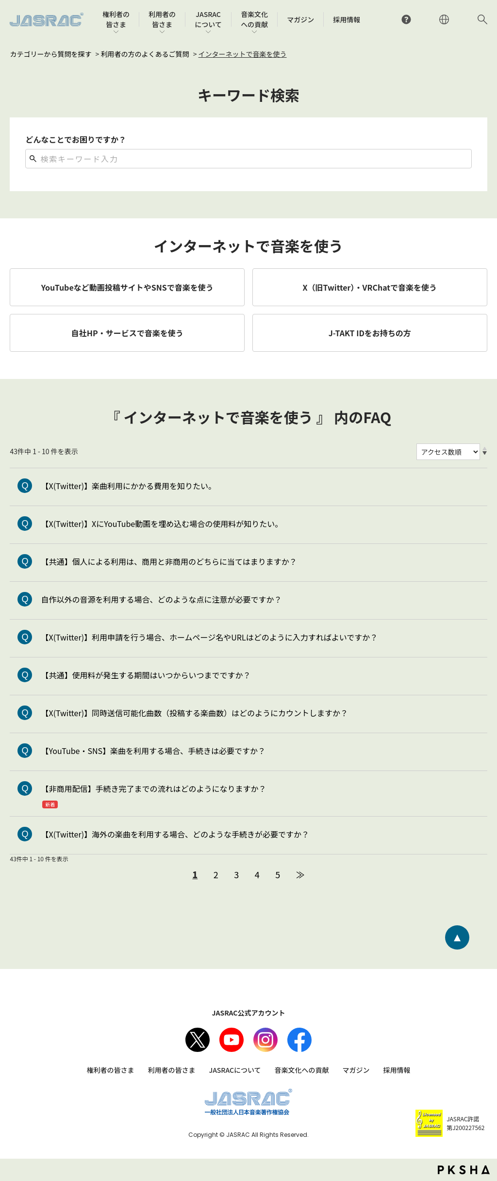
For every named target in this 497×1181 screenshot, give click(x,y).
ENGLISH (444, 19)
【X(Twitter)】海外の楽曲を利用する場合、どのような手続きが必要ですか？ (175, 834)
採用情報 (397, 1070)
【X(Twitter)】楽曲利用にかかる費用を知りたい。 (128, 486)
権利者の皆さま (110, 1070)
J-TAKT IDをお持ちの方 (370, 333)
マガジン (356, 1070)
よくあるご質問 (406, 19)
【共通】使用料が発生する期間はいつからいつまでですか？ (145, 675)
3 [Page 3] (236, 874)
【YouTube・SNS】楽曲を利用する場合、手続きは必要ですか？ (153, 750)
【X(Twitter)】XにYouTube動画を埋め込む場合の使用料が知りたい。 (161, 523)
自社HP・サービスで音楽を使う (127, 333)
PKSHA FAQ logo (464, 1170)
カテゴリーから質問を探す (50, 54)
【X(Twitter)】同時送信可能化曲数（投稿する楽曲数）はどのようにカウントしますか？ (194, 713)
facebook (299, 1040)
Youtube (231, 1040)
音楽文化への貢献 (302, 1070)
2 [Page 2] (216, 874)
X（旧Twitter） (197, 1040)
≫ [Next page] (300, 874)
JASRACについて (235, 1070)
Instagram (265, 1040)
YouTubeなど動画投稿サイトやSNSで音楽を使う (127, 287)
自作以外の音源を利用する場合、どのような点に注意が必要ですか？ (161, 599)
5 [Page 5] (277, 874)
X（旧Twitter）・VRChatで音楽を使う (370, 287)
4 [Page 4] (257, 874)
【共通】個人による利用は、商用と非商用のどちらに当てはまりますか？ (169, 561)
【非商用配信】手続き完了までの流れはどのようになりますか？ (153, 788)
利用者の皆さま (171, 1070)
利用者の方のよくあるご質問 (145, 54)
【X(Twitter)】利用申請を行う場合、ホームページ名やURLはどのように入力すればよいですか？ (209, 637)
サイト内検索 (482, 19)
